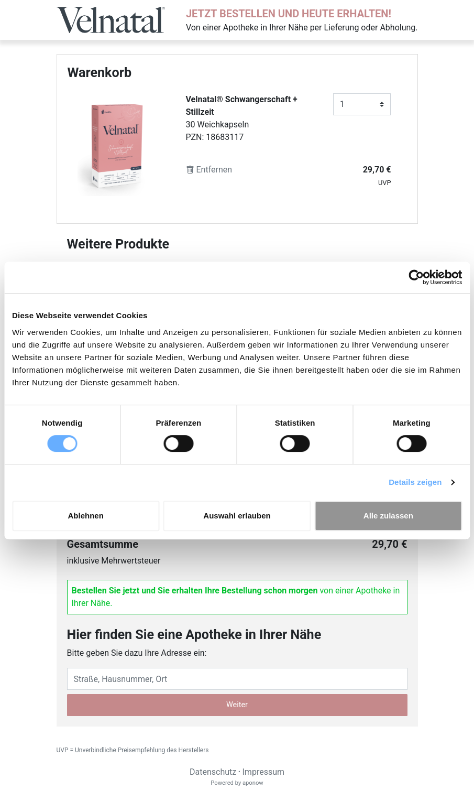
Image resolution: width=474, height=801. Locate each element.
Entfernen (209, 170)
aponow (252, 783)
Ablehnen (86, 515)
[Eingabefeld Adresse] (237, 679)
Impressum (263, 772)
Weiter (237, 704)
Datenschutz (213, 772)
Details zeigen (415, 482)
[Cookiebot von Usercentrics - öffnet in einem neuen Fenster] (416, 277)
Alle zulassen (388, 515)
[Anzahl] (362, 104)
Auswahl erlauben (236, 515)
